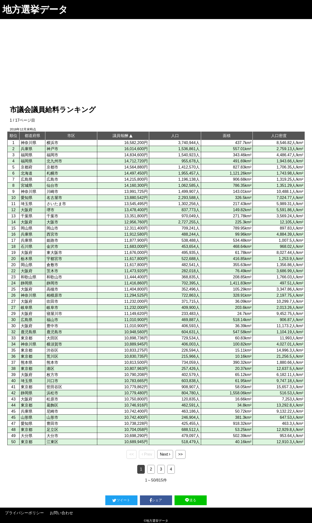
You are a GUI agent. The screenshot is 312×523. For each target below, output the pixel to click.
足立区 (52, 430)
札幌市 (52, 173)
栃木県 (26, 259)
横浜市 (52, 143)
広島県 (26, 179)
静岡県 (26, 283)
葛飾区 (52, 405)
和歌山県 (28, 277)
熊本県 (26, 362)
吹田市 (52, 301)
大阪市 (52, 222)
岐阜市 (52, 307)
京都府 (26, 167)
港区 (50, 368)
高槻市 (52, 289)
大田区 (52, 338)
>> (180, 454)
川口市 (52, 381)
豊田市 (52, 423)
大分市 (52, 436)
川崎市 (52, 191)
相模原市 (54, 295)
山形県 (26, 417)
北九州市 (54, 161)
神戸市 (52, 149)
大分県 (26, 436)
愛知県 (26, 198)
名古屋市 (54, 198)
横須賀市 (54, 344)
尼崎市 (52, 411)
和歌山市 (54, 277)
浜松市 (52, 393)
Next (165, 454)
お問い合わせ (61, 513)
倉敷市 (52, 265)
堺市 (50, 210)
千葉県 (26, 216)
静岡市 (52, 283)
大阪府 (26, 210)
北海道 (26, 173)
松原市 (52, 399)
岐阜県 (26, 307)
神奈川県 (28, 143)
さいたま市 (56, 204)
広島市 (52, 179)
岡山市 (52, 228)
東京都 (26, 338)
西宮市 (52, 234)
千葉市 (52, 216)
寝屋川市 (54, 314)
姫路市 (52, 240)
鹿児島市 (54, 332)
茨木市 (52, 271)
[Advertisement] (156, 55)
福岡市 (52, 155)
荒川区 (52, 356)
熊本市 (52, 362)
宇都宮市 (54, 259)
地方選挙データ (35, 9)
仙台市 (52, 185)
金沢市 (52, 246)
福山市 (52, 320)
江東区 (52, 442)
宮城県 (26, 185)
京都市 (52, 167)
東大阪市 (54, 253)
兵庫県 (26, 149)
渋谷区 (52, 350)
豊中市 (52, 326)
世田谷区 (54, 387)
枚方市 (52, 375)
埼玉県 (26, 204)
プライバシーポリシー (24, 513)
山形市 (52, 417)
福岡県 (26, 155)
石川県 (26, 246)
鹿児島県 (28, 332)
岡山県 (26, 228)
